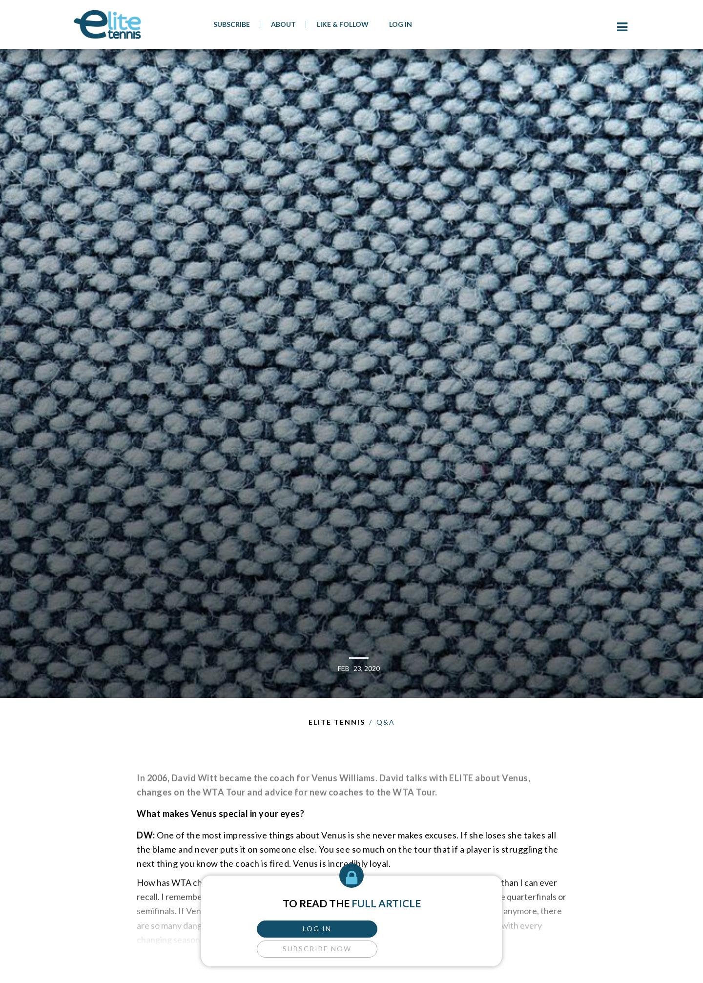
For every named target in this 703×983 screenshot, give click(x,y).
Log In (400, 24)
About (283, 24)
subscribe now (401, 927)
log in (301, 927)
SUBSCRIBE (231, 24)
